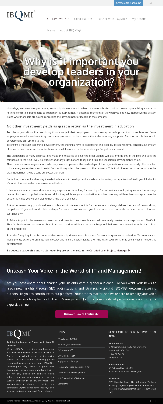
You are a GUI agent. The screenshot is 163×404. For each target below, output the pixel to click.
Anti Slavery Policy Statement (71, 378)
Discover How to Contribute (81, 314)
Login (150, 3)
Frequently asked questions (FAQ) (74, 367)
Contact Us (63, 383)
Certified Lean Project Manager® (109, 250)
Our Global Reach (66, 355)
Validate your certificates (69, 344)
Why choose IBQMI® (67, 339)
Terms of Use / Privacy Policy (71, 372)
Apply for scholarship (68, 361)
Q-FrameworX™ (65, 350)
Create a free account (128, 2)
